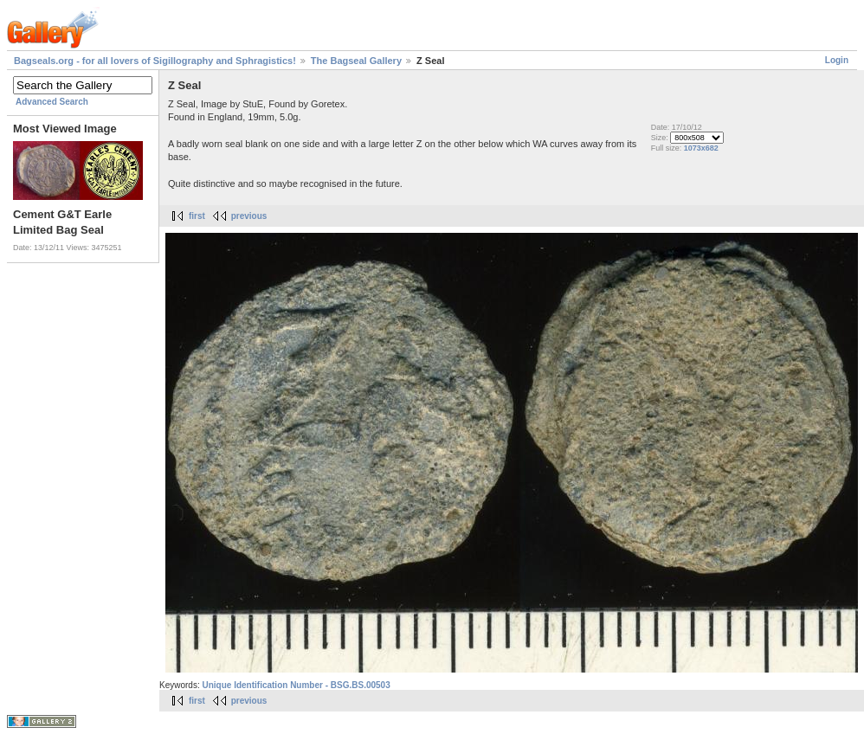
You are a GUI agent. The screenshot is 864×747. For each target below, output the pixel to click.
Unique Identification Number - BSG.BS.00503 (296, 685)
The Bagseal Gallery (356, 60)
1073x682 (701, 148)
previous (249, 216)
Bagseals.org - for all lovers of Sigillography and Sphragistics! (155, 60)
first (197, 216)
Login (836, 60)
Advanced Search (52, 101)
